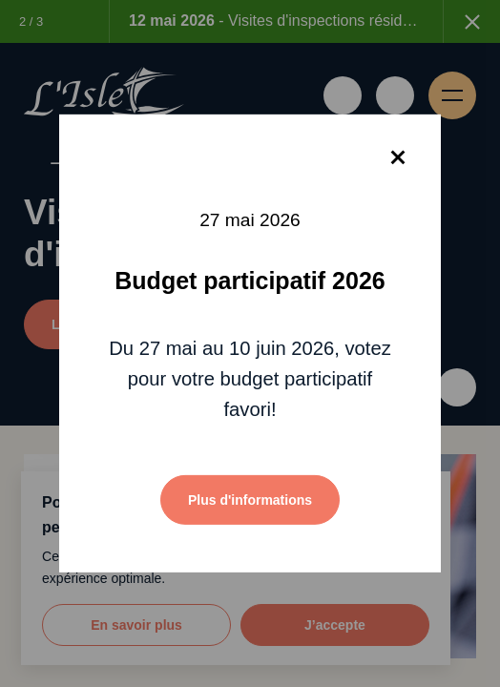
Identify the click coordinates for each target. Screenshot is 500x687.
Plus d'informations (250, 500)
